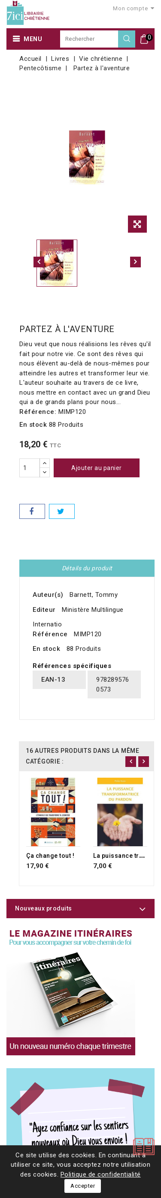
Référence (50, 634)
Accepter (82, 1186)
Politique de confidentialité (101, 1174)
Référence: (37, 412)
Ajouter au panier (96, 467)
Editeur (44, 610)
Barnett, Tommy (94, 595)
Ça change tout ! (50, 855)
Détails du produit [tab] (87, 568)
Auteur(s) (48, 595)
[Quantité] (29, 467)
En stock (33, 424)
